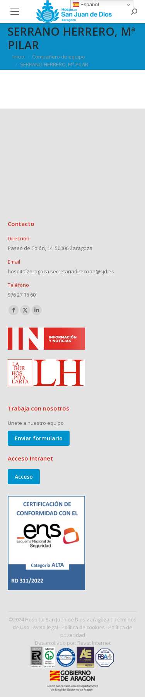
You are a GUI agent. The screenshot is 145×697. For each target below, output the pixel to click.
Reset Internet (94, 642)
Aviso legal (45, 627)
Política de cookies (83, 627)
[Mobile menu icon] (15, 12)
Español (86, 5)
